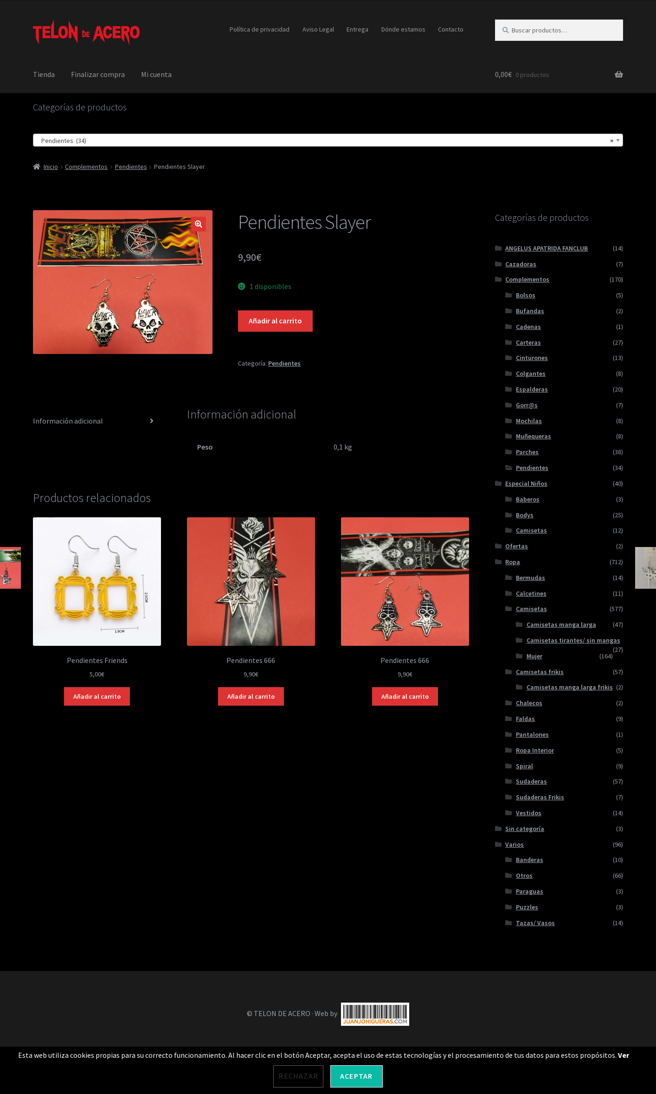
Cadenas (528, 326)
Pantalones (532, 734)
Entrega (357, 29)
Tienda (44, 74)
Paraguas (529, 891)
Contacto (450, 29)
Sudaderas (531, 781)
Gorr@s (527, 405)
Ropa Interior (535, 750)
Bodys (525, 515)
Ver (623, 1055)
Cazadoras (520, 264)
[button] (198, 224)
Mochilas (529, 421)
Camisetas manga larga (561, 624)
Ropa (512, 562)
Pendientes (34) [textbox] (325, 140)
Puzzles (527, 907)
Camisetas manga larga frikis (570, 687)
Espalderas (532, 389)
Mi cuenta (156, 74)
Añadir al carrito (275, 320)
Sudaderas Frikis (540, 797)
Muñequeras (533, 436)
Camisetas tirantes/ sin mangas (573, 640)
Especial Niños (526, 483)
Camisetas (531, 530)
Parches (527, 452)
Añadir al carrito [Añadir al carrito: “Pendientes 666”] (251, 696)
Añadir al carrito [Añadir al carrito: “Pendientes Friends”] (97, 696)
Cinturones (532, 358)
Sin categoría (524, 828)
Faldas (525, 718)
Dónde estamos (403, 29)
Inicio (51, 166)
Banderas (529, 860)
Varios (514, 844)
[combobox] (328, 140)
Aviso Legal (318, 29)
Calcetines (531, 593)
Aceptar (356, 1076)
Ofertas (516, 546)
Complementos (86, 166)
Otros (524, 875)
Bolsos (525, 295)
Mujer (534, 656)
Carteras (528, 342)
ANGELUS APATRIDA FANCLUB (546, 248)
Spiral (524, 766)
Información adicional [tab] (68, 420)
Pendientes (131, 166)
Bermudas (530, 577)
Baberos (528, 499)
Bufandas (530, 311)
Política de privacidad (259, 29)
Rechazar (298, 1076)
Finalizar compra (98, 74)
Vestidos (528, 813)
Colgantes (531, 373)
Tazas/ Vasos (535, 923)
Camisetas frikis (540, 672)
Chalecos (529, 703)
